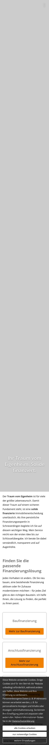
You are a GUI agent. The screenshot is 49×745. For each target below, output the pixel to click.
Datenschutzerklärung (23, 721)
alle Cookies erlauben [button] (24, 728)
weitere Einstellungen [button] (24, 740)
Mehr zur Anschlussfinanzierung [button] (24, 662)
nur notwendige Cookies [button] (25, 734)
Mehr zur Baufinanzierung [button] (24, 631)
